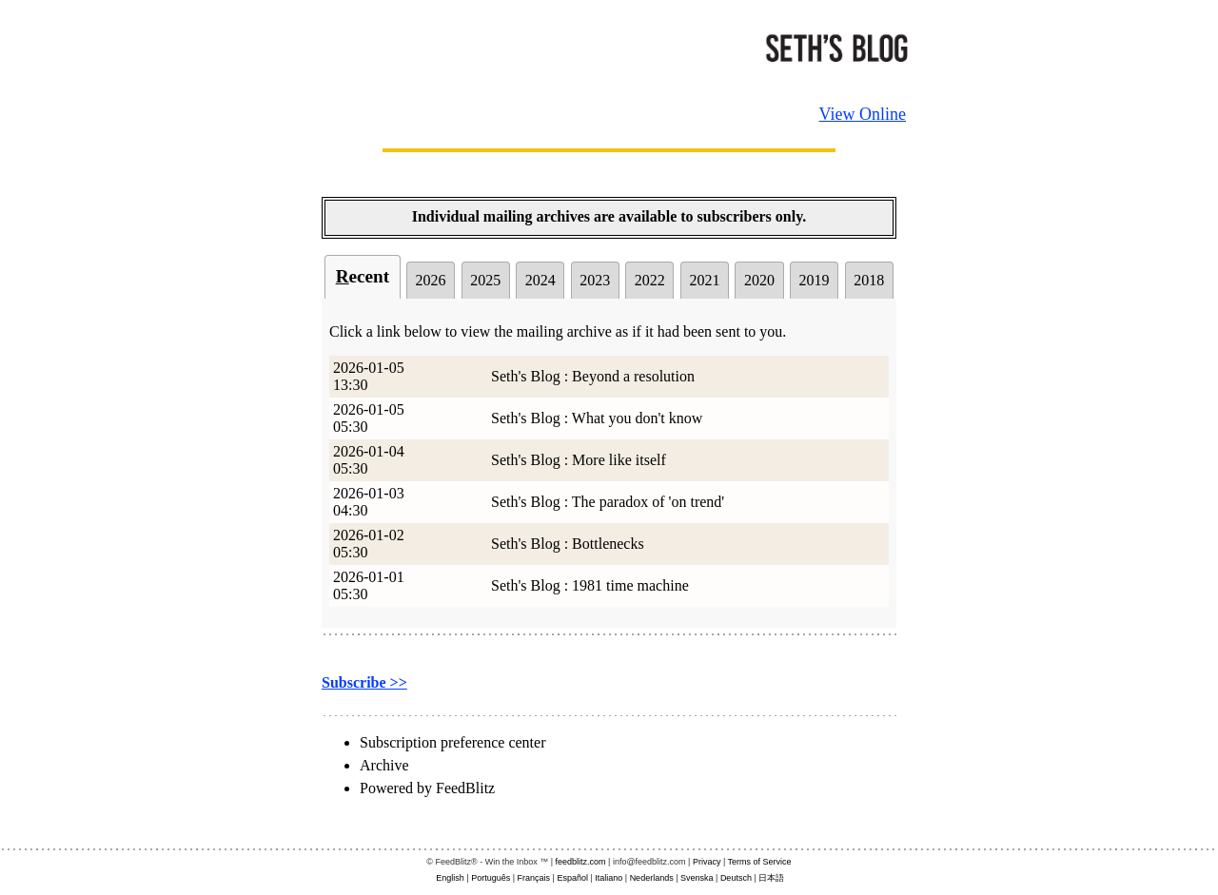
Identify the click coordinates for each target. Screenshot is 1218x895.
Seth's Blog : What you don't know (596, 418)
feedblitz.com (581, 861)
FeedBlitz (465, 788)
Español (572, 878)
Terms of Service (760, 861)
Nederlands (652, 878)
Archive (384, 765)
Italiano (608, 878)
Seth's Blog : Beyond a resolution (593, 376)
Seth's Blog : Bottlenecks (567, 543)
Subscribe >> (364, 682)
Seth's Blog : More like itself (578, 460)
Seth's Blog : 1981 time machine (590, 585)
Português (490, 878)
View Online (862, 114)
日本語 (771, 878)
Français (534, 878)
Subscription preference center (452, 742)
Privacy (707, 861)
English (450, 878)
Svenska (697, 878)
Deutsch (736, 878)
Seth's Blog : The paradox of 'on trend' (607, 502)
